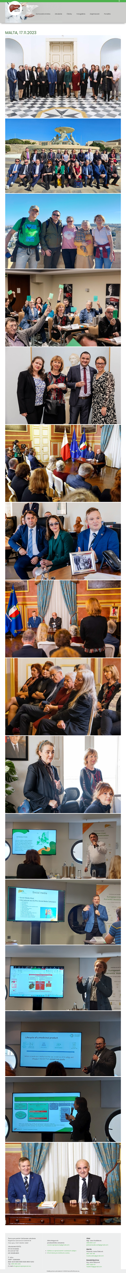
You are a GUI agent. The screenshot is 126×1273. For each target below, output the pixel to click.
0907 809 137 (91, 1264)
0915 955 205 (16, 1264)
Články (69, 14)
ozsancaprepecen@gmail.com (58, 1245)
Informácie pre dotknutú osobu (58, 1253)
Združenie (58, 14)
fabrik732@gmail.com (94, 1267)
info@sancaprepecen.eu (22, 1266)
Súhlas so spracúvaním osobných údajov (61, 1251)
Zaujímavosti (94, 14)
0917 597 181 (90, 1254)
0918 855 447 (91, 1243)
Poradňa (107, 14)
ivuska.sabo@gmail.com (95, 1256)
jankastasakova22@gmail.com (97, 1245)
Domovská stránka (43, 14)
